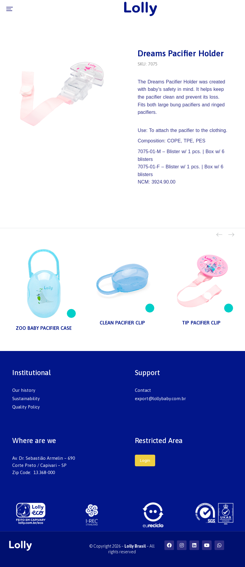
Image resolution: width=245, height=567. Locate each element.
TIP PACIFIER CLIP (201, 322)
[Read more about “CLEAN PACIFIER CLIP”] (149, 308)
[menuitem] (61, 390)
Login (145, 460)
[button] (9, 8)
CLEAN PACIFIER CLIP (122, 322)
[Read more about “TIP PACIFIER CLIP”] (228, 308)
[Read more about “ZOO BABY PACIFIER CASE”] (71, 313)
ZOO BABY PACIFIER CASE (44, 328)
